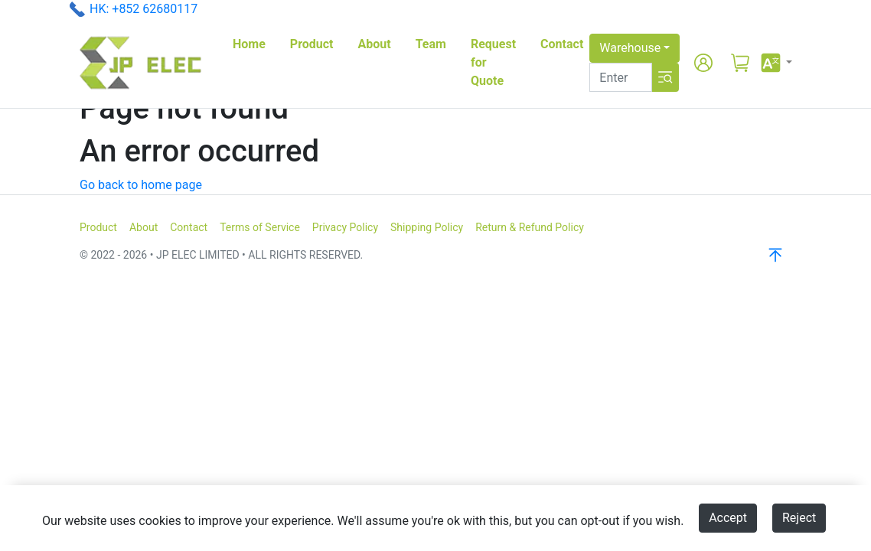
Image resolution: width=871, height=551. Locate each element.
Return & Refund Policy (529, 227)
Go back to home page (141, 185)
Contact (561, 44)
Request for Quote (493, 62)
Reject (799, 517)
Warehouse (630, 48)
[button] (775, 62)
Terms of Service (260, 227)
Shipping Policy (426, 227)
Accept (728, 517)
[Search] (620, 77)
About (374, 44)
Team (431, 44)
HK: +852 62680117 (143, 9)
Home (249, 44)
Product (312, 44)
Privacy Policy (345, 227)
